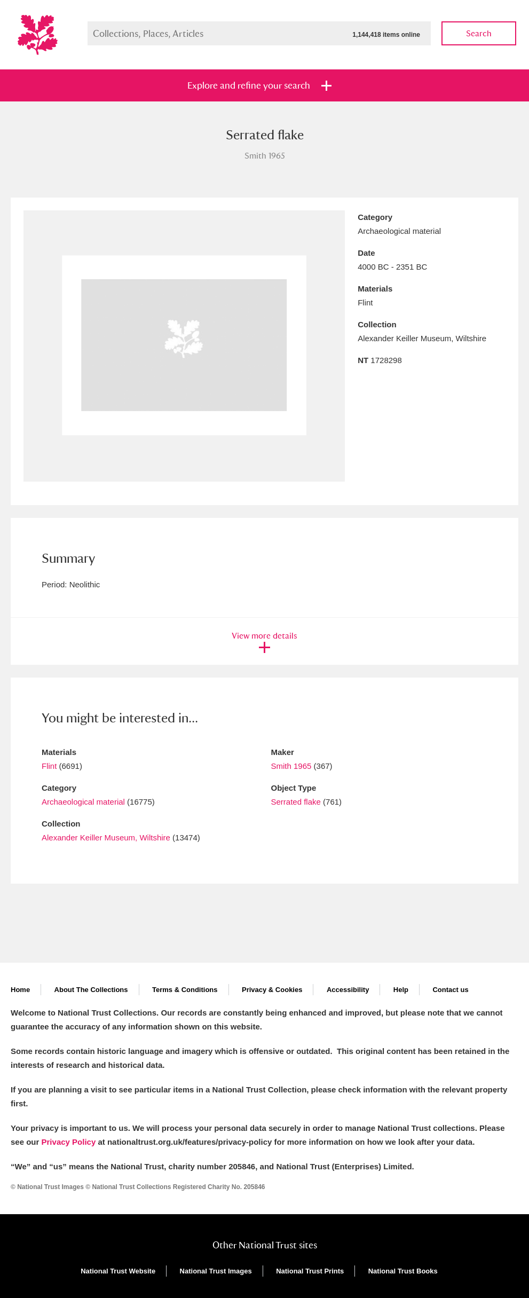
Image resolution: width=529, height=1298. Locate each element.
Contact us (450, 990)
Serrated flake (296, 801)
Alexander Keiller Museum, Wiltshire (106, 837)
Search (479, 33)
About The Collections (91, 990)
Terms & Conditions (185, 990)
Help (400, 990)
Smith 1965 (291, 765)
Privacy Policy (69, 1141)
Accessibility (348, 990)
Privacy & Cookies (272, 990)
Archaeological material (83, 801)
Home (20, 990)
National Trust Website (118, 1271)
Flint (49, 765)
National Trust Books (403, 1271)
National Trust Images (216, 1271)
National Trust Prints (310, 1271)
